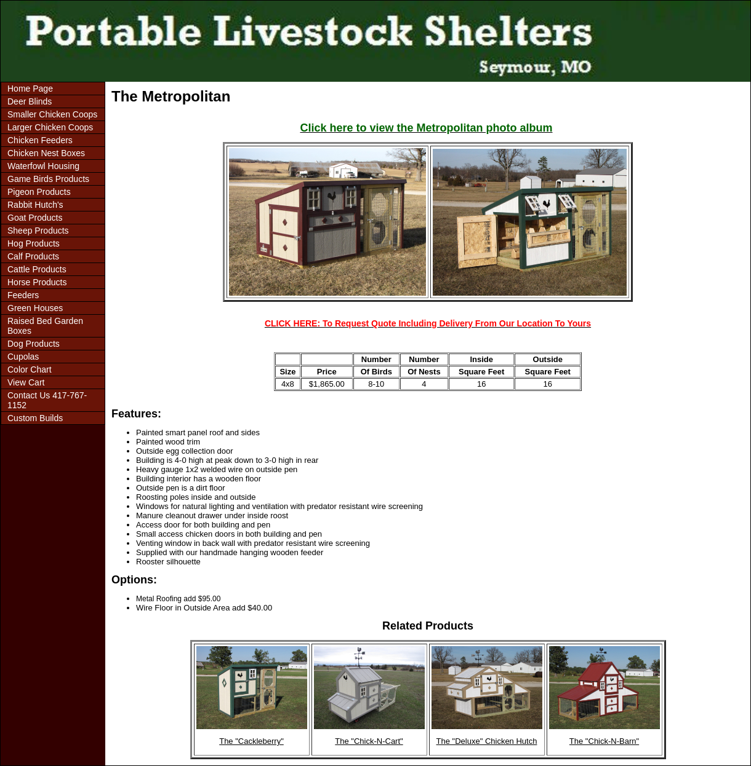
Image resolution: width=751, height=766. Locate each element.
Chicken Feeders (40, 140)
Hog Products (33, 243)
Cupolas (23, 356)
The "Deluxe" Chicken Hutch (486, 741)
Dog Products (33, 344)
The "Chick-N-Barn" (604, 741)
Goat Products (35, 218)
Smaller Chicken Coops (52, 114)
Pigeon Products (39, 192)
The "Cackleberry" (251, 741)
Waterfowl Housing (43, 166)
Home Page (30, 88)
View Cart (25, 382)
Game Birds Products (48, 179)
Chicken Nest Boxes (46, 153)
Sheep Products (38, 230)
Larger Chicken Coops (50, 127)
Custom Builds (35, 418)
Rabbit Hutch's (35, 205)
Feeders (23, 295)
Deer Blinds (29, 101)
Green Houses (35, 308)
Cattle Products (36, 269)
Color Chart (29, 369)
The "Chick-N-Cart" (369, 741)
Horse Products (36, 282)
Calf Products (33, 256)
